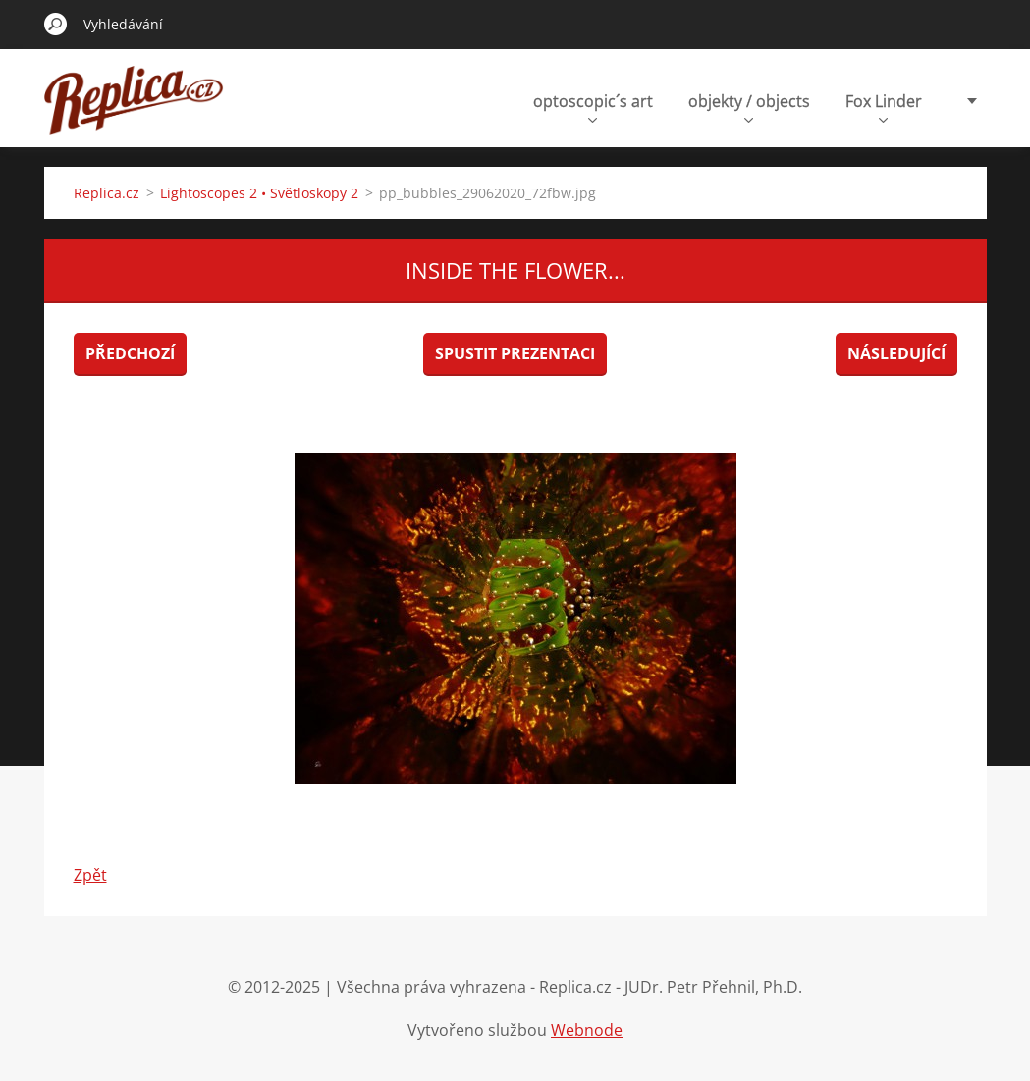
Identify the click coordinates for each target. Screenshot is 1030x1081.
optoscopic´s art (593, 106)
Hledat (56, 23)
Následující (896, 353)
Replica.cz (106, 193)
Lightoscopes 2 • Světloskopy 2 (259, 193)
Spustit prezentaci (515, 353)
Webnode (587, 1030)
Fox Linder (884, 106)
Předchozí (130, 353)
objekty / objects (749, 106)
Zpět (90, 875)
